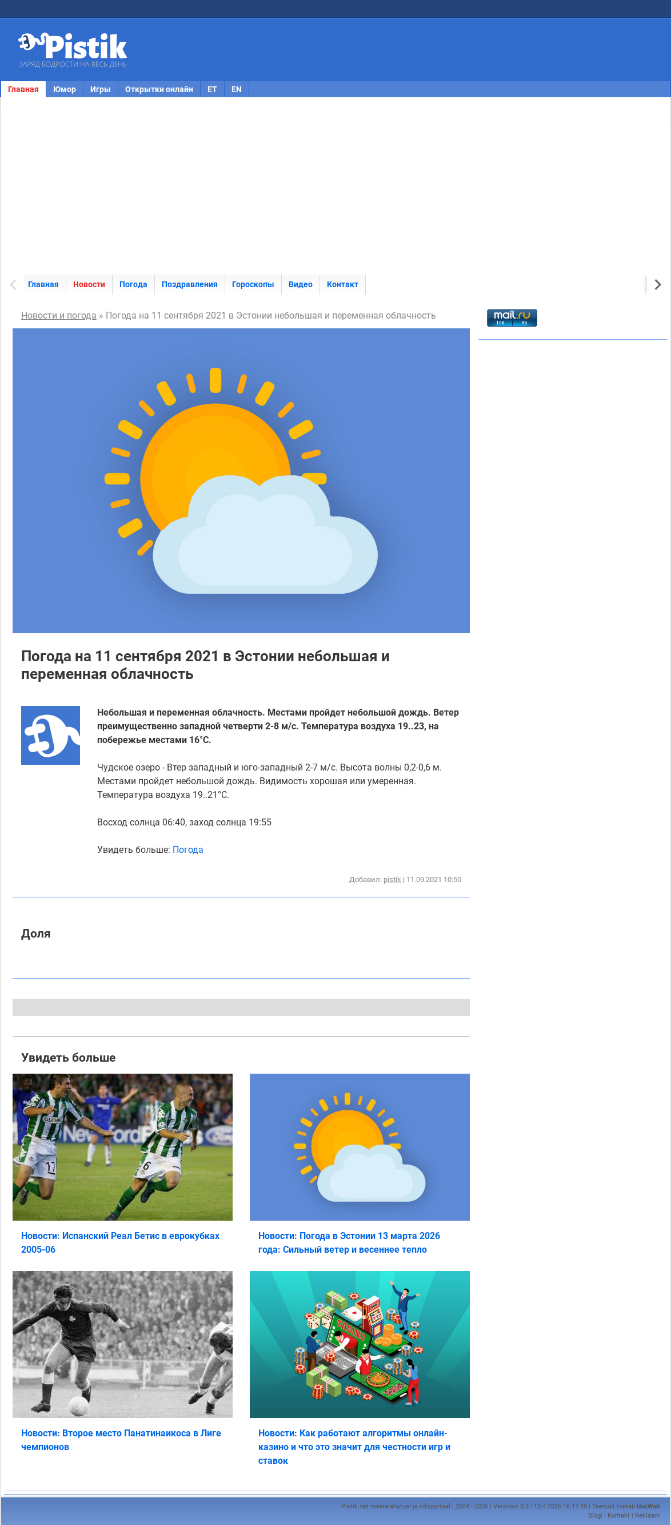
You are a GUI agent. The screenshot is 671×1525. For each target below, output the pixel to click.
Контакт (342, 284)
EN (236, 89)
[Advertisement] (335, 186)
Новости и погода (59, 315)
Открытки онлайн (159, 89)
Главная (23, 89)
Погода (133, 284)
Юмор (64, 89)
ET (212, 89)
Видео (301, 284)
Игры (100, 89)
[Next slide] (657, 285)
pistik (392, 879)
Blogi (595, 1515)
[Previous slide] (14, 285)
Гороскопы (253, 284)
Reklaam (647, 1515)
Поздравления (190, 284)
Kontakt (619, 1515)
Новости (89, 284)
